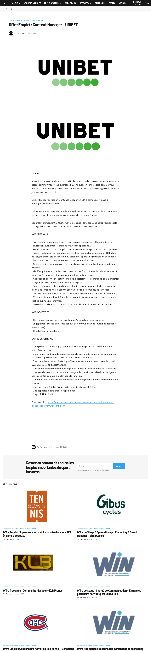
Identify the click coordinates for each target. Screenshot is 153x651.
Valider (119, 466)
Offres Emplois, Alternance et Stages (22, 20)
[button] (4, 3)
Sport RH (39, 20)
